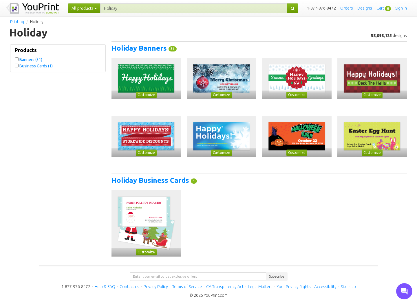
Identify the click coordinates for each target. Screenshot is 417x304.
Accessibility (325, 286)
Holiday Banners (140, 48)
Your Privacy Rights (294, 286)
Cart (380, 8)
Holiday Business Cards (151, 180)
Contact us (129, 286)
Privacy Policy (156, 286)
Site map (348, 286)
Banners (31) (30, 59)
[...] (193, 8)
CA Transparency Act (225, 286)
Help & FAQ (105, 286)
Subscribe (276, 276)
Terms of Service (187, 286)
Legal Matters (260, 286)
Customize (146, 95)
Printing (17, 21)
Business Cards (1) (36, 66)
